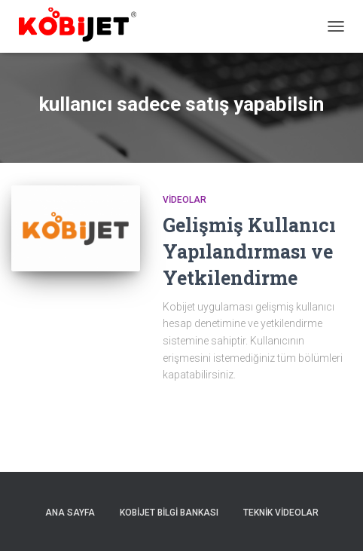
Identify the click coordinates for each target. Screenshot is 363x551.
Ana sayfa (70, 512)
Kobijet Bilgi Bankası (169, 512)
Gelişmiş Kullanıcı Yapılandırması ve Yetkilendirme (249, 251)
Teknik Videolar (281, 512)
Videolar (184, 199)
